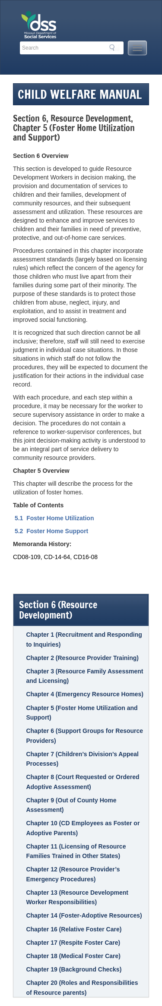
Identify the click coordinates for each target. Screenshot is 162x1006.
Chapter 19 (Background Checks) (73, 969)
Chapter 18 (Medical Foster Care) (73, 956)
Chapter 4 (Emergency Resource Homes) (84, 694)
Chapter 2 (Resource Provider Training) (82, 657)
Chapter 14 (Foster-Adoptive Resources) (84, 915)
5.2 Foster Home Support (52, 531)
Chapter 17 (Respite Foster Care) (73, 942)
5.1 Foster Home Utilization (53, 518)
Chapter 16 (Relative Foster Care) (73, 929)
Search (114, 47)
